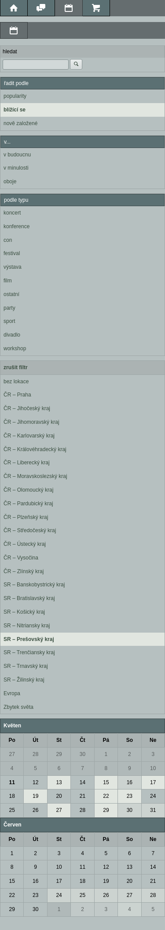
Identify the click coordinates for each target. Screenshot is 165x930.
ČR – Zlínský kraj (24, 571)
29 (59, 754)
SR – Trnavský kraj (26, 666)
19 (35, 796)
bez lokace (16, 381)
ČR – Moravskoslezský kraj (35, 476)
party (9, 308)
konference (16, 226)
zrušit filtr (16, 367)
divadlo (12, 335)
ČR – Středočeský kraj (30, 530)
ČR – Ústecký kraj (25, 544)
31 (153, 810)
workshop (15, 348)
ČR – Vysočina (21, 558)
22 (106, 796)
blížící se (15, 110)
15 (106, 782)
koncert (12, 213)
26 (35, 810)
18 (12, 796)
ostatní (11, 294)
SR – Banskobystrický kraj (34, 585)
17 (153, 782)
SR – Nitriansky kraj (27, 625)
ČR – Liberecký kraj (27, 462)
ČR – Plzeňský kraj (26, 517)
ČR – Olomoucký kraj (28, 490)
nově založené (20, 123)
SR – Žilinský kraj (24, 680)
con (8, 240)
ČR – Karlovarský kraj (29, 436)
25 (12, 810)
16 (129, 782)
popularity (15, 96)
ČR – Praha (17, 395)
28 (35, 754)
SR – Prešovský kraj (29, 639)
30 (82, 754)
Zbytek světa (18, 707)
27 (12, 754)
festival (12, 253)
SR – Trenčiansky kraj (29, 652)
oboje (10, 181)
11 (12, 782)
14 (82, 782)
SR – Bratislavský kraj (29, 598)
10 (153, 768)
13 (59, 782)
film (8, 281)
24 (153, 796)
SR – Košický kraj (24, 612)
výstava (13, 267)
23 (129, 796)
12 (35, 782)
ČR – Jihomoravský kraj (31, 422)
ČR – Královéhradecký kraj (35, 449)
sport (9, 321)
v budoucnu (17, 155)
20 (59, 796)
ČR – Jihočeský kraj (27, 408)
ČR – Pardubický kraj (28, 503)
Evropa (12, 693)
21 (82, 796)
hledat (10, 51)
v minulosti (16, 168)
